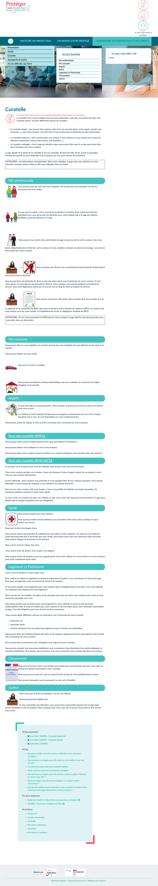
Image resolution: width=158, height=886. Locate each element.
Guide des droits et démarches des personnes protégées (54, 800)
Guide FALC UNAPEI (37, 744)
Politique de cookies (97, 881)
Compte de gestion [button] (36, 817)
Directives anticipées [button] (37, 825)
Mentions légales (58, 881)
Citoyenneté (64, 76)
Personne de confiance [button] (37, 833)
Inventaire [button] (32, 829)
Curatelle (12, 56)
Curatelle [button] (32, 821)
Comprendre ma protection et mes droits (122, 41)
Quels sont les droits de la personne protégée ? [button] (48, 771)
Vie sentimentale (66, 60)
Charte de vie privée (77, 881)
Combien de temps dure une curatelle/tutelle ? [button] (48, 767)
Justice (62, 79)
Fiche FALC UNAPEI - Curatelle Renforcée (47, 736)
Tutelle (11, 52)
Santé (61, 70)
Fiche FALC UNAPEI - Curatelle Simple (45, 740)
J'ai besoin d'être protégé (73, 41)
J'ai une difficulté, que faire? (20, 64)
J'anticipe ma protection (35, 41)
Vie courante (64, 64)
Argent (62, 67)
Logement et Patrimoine (69, 73)
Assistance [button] (32, 814)
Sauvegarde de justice (17, 60)
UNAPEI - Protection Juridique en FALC (46, 804)
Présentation (13, 48)
